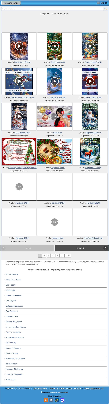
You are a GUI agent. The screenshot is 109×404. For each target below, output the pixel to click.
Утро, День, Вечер (13, 280)
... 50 (68, 256)
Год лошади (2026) (22, 62)
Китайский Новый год (93, 238)
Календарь (10, 290)
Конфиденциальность (93, 388)
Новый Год (10, 379)
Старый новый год (58, 97)
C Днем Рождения (13, 295)
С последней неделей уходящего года (24, 168)
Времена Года (12, 316)
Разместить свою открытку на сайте (65, 388)
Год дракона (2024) (93, 62)
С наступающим (58, 62)
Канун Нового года (93, 97)
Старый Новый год (93, 133)
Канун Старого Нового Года (22, 97)
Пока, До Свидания (14, 374)
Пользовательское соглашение (54, 392)
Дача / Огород (12, 353)
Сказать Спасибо (13, 332)
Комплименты (12, 364)
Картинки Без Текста (15, 337)
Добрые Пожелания (14, 306)
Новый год (57, 133)
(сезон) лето (58, 238)
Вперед (80, 248)
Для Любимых (12, 311)
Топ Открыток (12, 274)
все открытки (11, 3)
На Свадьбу (11, 343)
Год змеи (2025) (57, 168)
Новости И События (14, 369)
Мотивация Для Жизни (16, 327)
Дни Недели (11, 285)
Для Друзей (11, 301)
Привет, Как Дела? (14, 322)
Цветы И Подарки (13, 348)
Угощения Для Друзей (15, 358)
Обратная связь (40, 388)
